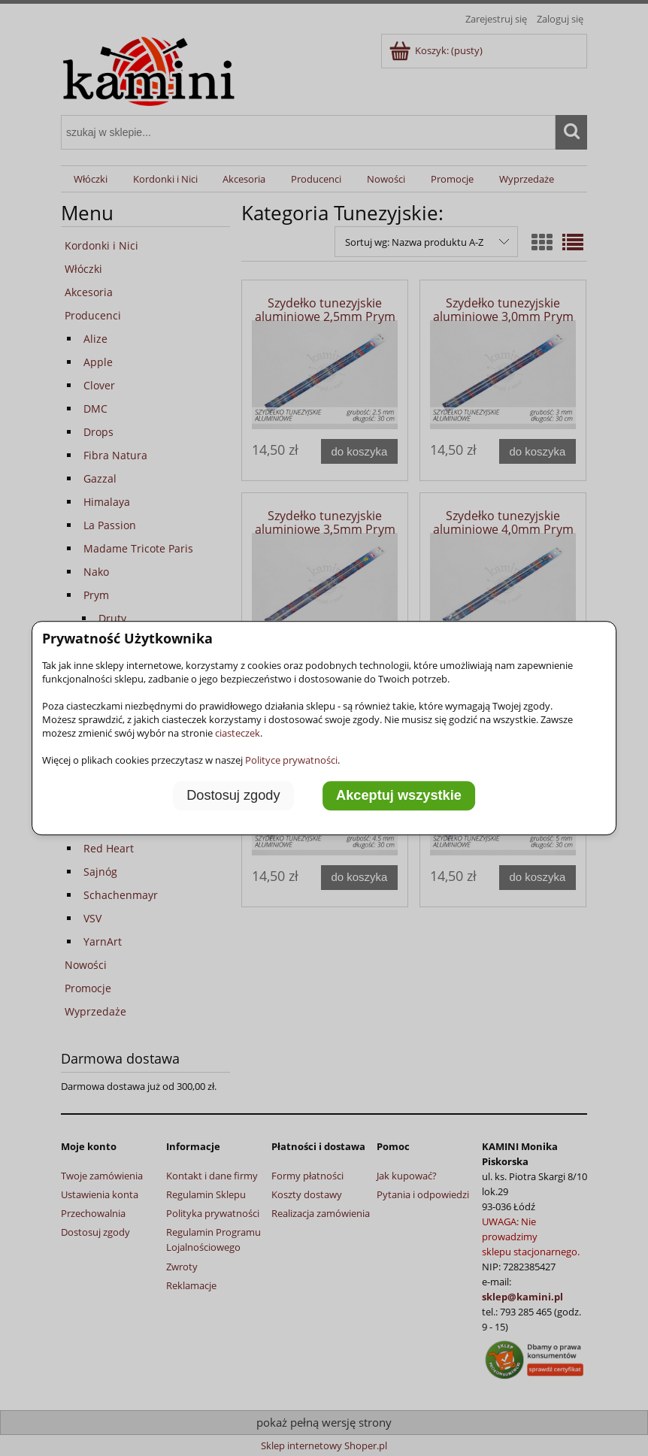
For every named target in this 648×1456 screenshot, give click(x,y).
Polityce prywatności (291, 760)
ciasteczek (237, 733)
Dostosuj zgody (233, 795)
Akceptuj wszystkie (399, 795)
